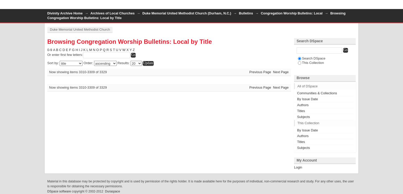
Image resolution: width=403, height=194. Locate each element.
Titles (301, 111)
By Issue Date (307, 99)
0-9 (49, 50)
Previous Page (260, 72)
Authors (303, 105)
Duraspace (112, 191)
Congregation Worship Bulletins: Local (292, 13)
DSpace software (59, 191)
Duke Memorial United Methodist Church (80, 29)
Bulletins (246, 13)
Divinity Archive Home (65, 13)
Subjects (303, 117)
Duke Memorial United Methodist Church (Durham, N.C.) (186, 13)
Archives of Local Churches (112, 13)
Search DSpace (311, 58)
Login (351, 6)
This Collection (311, 63)
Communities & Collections (317, 93)
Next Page (281, 72)
